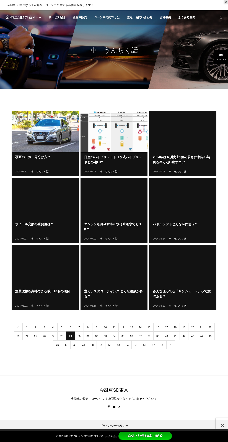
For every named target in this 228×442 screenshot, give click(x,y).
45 (210, 336)
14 (140, 328)
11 (114, 328)
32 (96, 336)
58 (162, 345)
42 (184, 336)
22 (210, 328)
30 (79, 336)
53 (118, 345)
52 (109, 345)
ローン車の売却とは (107, 17)
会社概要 (165, 17)
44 (201, 336)
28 (61, 336)
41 (175, 336)
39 (157, 336)
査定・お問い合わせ (139, 17)
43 (192, 336)
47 (66, 345)
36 (131, 336)
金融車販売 (80, 17)
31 (88, 336)
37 (140, 336)
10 (105, 328)
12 (122, 328)
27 (53, 336)
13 (131, 328)
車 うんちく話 (40, 172)
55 (135, 345)
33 (105, 336)
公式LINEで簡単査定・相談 (145, 435)
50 (92, 345)
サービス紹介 (57, 17)
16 (157, 328)
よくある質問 (186, 17)
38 (149, 336)
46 (57, 345)
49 (83, 345)
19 (184, 328)
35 (122, 336)
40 (166, 336)
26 (44, 336)
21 (201, 328)
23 (18, 336)
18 (175, 328)
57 (153, 345)
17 (166, 328)
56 (144, 345)
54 (127, 345)
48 (74, 345)
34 (114, 336)
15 (149, 328)
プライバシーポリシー (114, 425)
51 (101, 345)
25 (35, 336)
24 (26, 336)
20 (192, 328)
